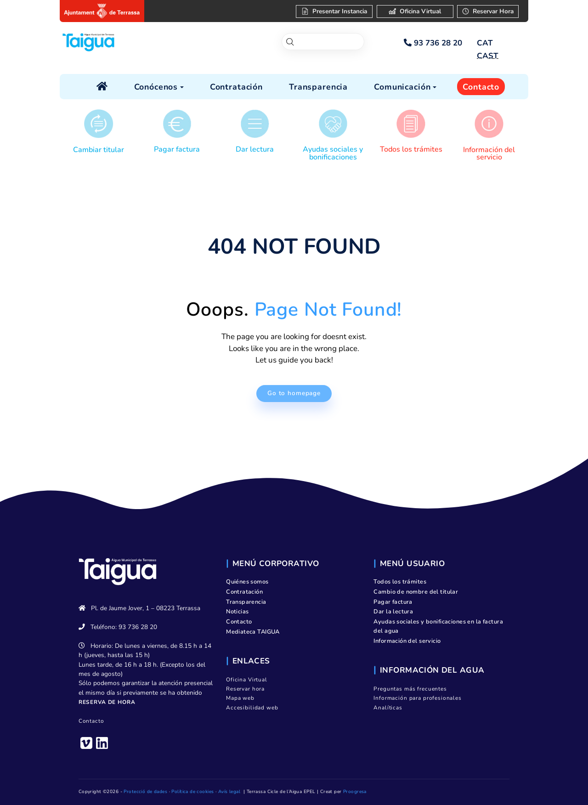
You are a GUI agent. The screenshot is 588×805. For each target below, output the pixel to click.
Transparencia (246, 602)
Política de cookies (192, 791)
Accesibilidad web (252, 707)
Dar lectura (255, 149)
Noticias (237, 611)
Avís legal (229, 791)
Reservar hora (245, 688)
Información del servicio (489, 153)
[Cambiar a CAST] (487, 56)
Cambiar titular (98, 150)
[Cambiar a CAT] (485, 43)
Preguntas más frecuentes (410, 688)
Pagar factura (177, 149)
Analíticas (387, 707)
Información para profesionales (417, 698)
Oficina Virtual (246, 679)
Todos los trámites (411, 149)
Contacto (91, 721)
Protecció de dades (145, 791)
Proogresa (355, 791)
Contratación (244, 592)
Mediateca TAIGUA (253, 632)
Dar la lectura (393, 611)
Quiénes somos (247, 582)
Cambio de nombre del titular (415, 592)
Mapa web (240, 698)
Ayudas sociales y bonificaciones (333, 153)
